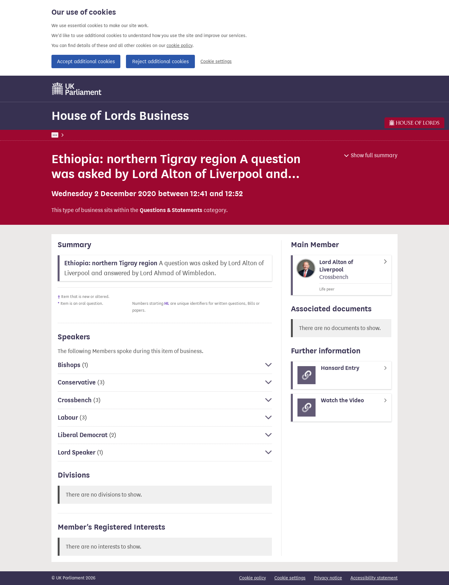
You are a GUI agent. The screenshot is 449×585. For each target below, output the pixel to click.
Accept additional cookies (86, 61)
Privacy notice (328, 578)
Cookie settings (216, 61)
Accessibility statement (374, 578)
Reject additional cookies (160, 61)
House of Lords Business (120, 115)
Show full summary (374, 155)
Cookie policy (252, 578)
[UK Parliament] (76, 89)
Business (97, 135)
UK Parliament (65, 135)
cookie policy (179, 45)
